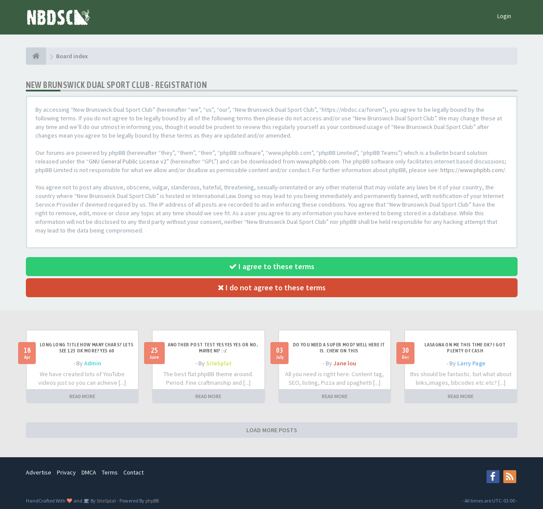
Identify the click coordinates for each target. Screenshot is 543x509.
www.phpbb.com (317, 161)
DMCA (89, 472)
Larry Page (471, 363)
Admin (92, 363)
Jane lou (344, 363)
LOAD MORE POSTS (271, 430)
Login (504, 16)
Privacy (66, 472)
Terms (110, 472)
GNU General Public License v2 (127, 161)
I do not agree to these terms (272, 287)
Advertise (38, 472)
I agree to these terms (271, 266)
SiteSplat (219, 363)
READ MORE (82, 396)
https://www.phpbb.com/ (472, 170)
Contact (133, 472)
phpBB (152, 500)
